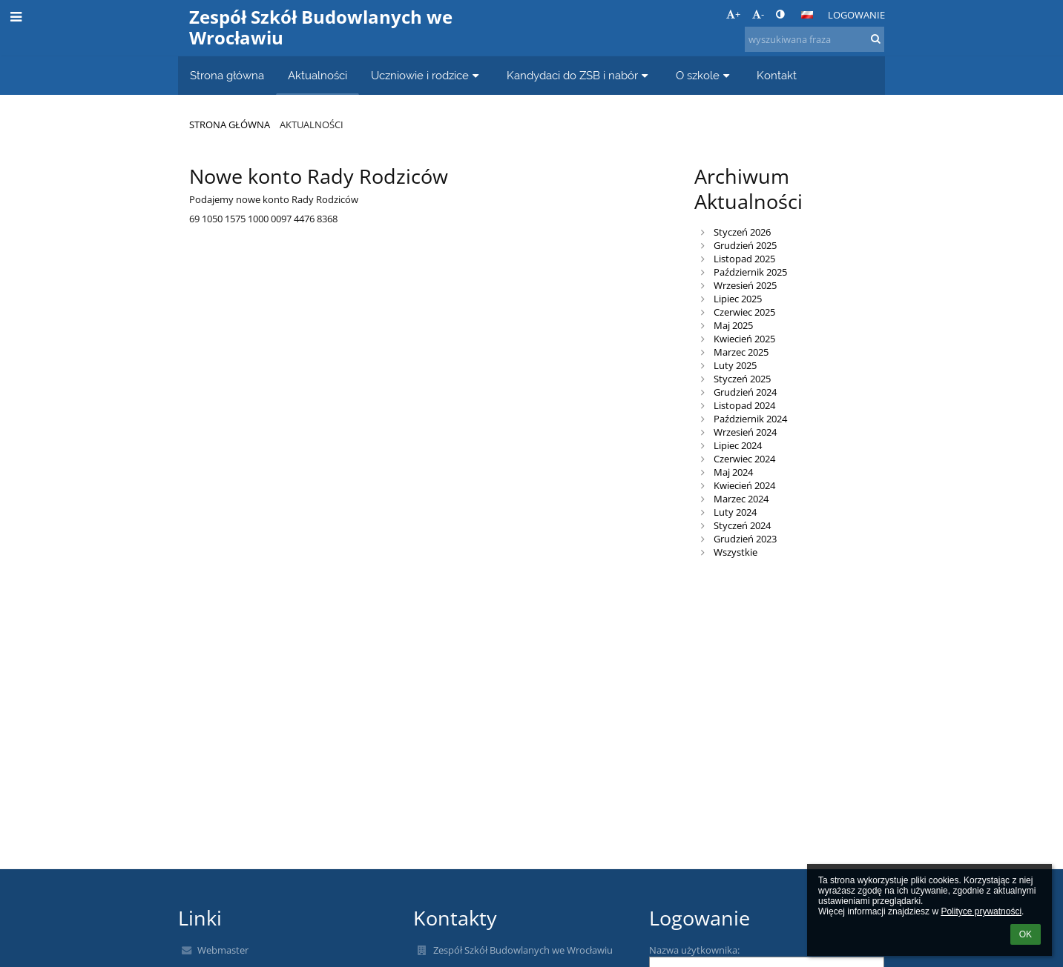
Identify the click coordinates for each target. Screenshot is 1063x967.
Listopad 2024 (744, 405)
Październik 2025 (750, 272)
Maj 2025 (733, 325)
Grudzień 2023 (745, 538)
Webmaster (223, 950)
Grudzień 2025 (745, 245)
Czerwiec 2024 (744, 458)
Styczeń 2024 (742, 525)
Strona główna (229, 124)
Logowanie (856, 14)
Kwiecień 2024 (744, 485)
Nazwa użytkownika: (694, 950)
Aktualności (311, 124)
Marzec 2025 (741, 352)
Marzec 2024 (741, 498)
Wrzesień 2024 (745, 432)
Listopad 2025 (744, 258)
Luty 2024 (735, 512)
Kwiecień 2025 (744, 338)
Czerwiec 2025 (744, 312)
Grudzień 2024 (745, 392)
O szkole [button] (705, 75)
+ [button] (733, 14)
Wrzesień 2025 (745, 285)
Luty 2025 (735, 365)
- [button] (758, 14)
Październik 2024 (750, 418)
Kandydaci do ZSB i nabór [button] (579, 75)
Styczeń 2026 (742, 232)
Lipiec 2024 (738, 445)
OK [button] (1025, 934)
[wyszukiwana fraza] (814, 39)
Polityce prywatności (981, 911)
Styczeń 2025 (742, 378)
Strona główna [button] (227, 75)
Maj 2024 (733, 472)
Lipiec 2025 (738, 298)
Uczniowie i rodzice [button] (427, 75)
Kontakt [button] (777, 75)
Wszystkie (735, 552)
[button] (807, 15)
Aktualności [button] (317, 75)
